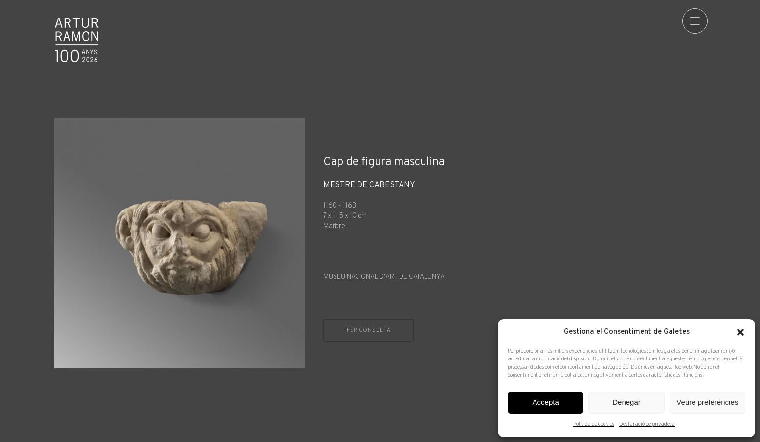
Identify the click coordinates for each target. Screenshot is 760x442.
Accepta (546, 402)
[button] (740, 332)
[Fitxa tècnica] (514, 232)
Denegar (626, 402)
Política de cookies (593, 424)
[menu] (692, 21)
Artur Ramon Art (77, 40)
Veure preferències (707, 402)
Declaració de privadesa (647, 424)
